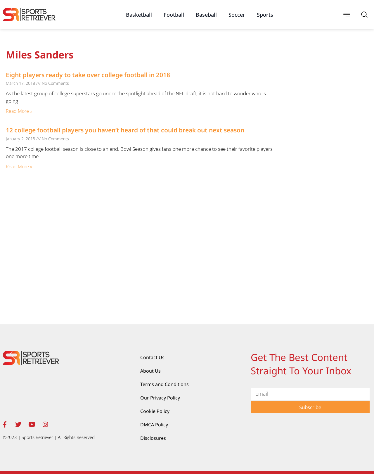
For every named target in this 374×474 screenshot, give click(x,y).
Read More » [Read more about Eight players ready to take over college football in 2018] (19, 111)
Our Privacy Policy (160, 398)
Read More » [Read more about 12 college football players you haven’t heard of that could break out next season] (19, 166)
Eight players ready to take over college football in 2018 (88, 75)
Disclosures (153, 438)
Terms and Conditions (164, 384)
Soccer (236, 14)
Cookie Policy (154, 411)
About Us (150, 371)
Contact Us (152, 357)
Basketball (139, 14)
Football (174, 14)
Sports (265, 14)
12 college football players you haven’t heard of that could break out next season (125, 130)
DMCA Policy (154, 424)
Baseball (206, 14)
